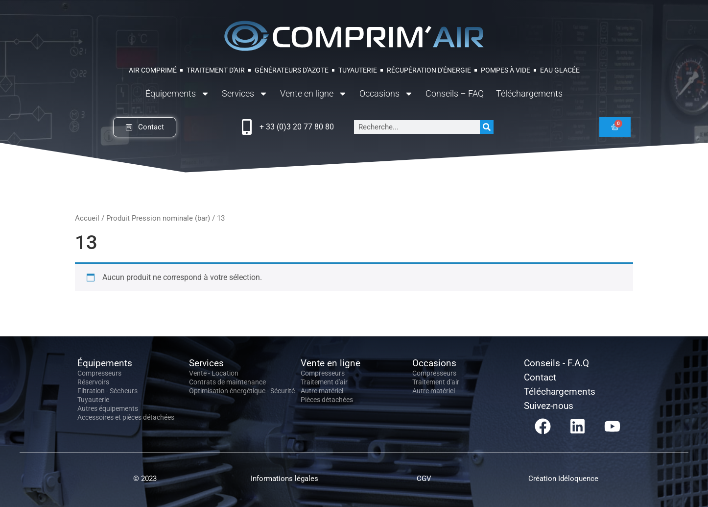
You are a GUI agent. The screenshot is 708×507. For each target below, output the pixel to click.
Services (245, 93)
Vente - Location (213, 373)
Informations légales (284, 478)
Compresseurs (99, 373)
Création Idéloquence (563, 478)
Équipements (177, 93)
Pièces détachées (327, 400)
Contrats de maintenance (227, 382)
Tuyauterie (93, 400)
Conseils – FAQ (454, 93)
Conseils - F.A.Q (556, 363)
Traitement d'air (324, 382)
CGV (424, 478)
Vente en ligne (313, 93)
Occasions (386, 93)
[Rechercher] (487, 127)
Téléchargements (529, 93)
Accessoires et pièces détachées (125, 417)
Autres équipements (107, 408)
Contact (540, 377)
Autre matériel (322, 391)
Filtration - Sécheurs (107, 391)
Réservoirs (93, 382)
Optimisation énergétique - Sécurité (242, 391)
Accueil (87, 218)
